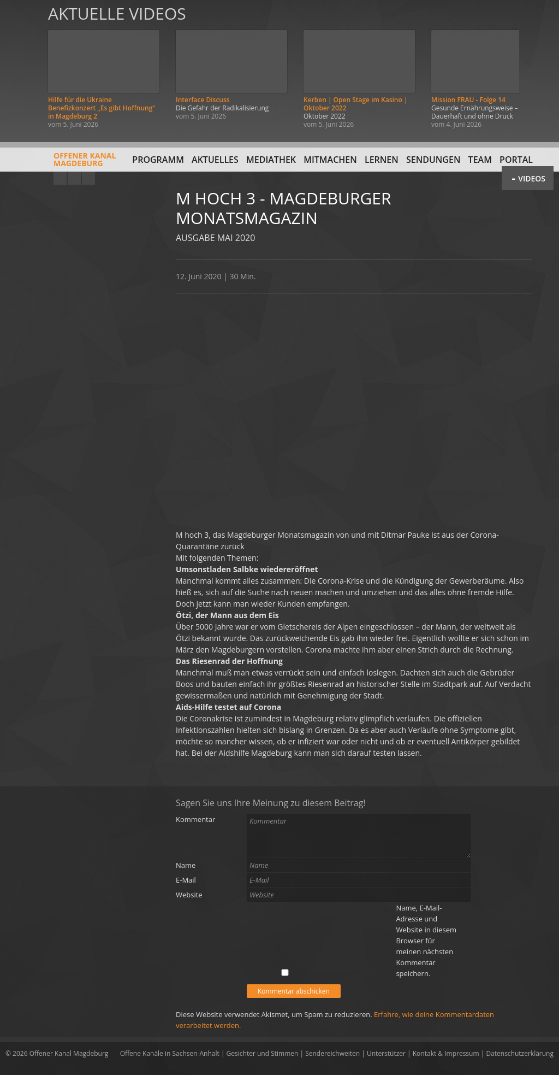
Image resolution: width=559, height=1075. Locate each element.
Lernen (382, 160)
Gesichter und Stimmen (263, 1053)
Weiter (538, 67)
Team (480, 160)
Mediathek (271, 160)
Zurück (21, 67)
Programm (158, 160)
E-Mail (186, 880)
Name (185, 865)
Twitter (88, 178)
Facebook (74, 178)
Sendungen (433, 160)
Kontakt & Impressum (446, 1053)
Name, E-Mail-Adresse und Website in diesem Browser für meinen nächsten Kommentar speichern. (426, 940)
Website (189, 895)
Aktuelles (215, 160)
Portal (516, 160)
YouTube (60, 178)
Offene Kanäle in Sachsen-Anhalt (169, 1053)
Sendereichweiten (332, 1053)
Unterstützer (386, 1053)
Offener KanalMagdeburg (60, 163)
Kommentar (195, 819)
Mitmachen (330, 160)
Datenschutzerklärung (520, 1053)
